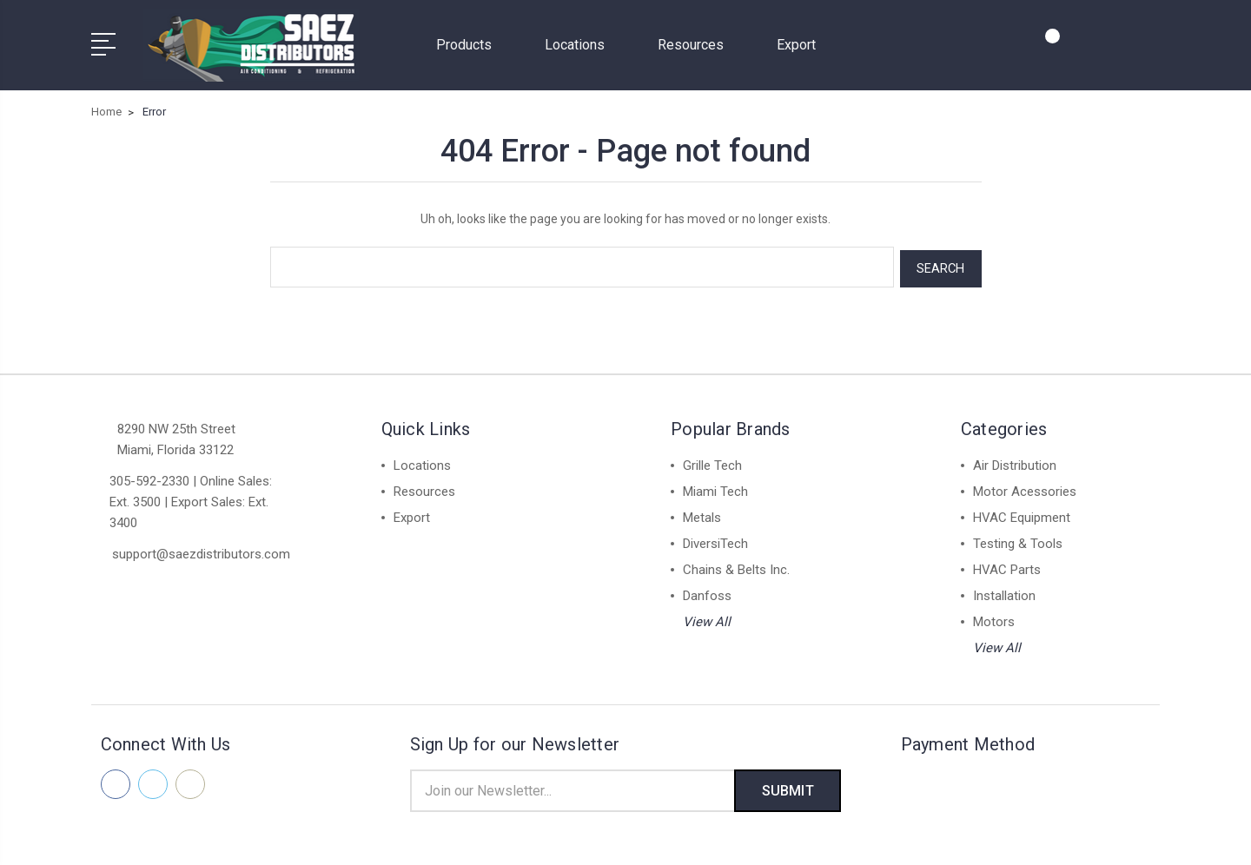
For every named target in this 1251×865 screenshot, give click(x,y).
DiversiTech (715, 540)
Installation (1004, 592)
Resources (698, 44)
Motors (994, 618)
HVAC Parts (1007, 566)
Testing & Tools (1017, 540)
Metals (702, 514)
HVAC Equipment (1021, 514)
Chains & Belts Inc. (736, 566)
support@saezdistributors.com (201, 550)
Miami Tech (715, 488)
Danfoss (707, 592)
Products (471, 44)
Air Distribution (1014, 462)
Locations (582, 44)
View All (707, 618)
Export (796, 44)
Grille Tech (712, 462)
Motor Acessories (1024, 488)
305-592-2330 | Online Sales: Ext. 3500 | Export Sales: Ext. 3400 (190, 498)
